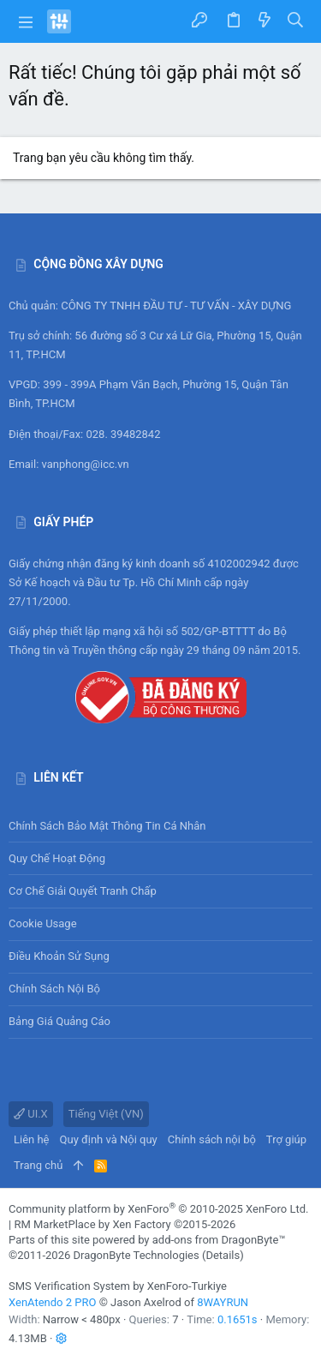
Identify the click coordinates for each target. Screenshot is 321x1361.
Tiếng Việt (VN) (106, 1113)
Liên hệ (32, 1139)
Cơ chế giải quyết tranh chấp (83, 890)
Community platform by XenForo (158, 1208)
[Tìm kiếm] (295, 21)
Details (222, 1255)
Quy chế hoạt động (160, 858)
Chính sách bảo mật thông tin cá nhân (160, 826)
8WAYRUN (222, 1302)
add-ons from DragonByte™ (219, 1239)
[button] (26, 21)
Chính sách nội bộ (54, 988)
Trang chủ (38, 1165)
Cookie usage (43, 923)
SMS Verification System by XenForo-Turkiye (118, 1286)
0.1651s (237, 1319)
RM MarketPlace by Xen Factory (124, 1224)
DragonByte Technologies (136, 1255)
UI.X (31, 1113)
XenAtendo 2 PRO (52, 1302)
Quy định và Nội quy (109, 1139)
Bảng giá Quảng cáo (59, 1021)
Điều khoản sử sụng (59, 956)
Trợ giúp (286, 1139)
